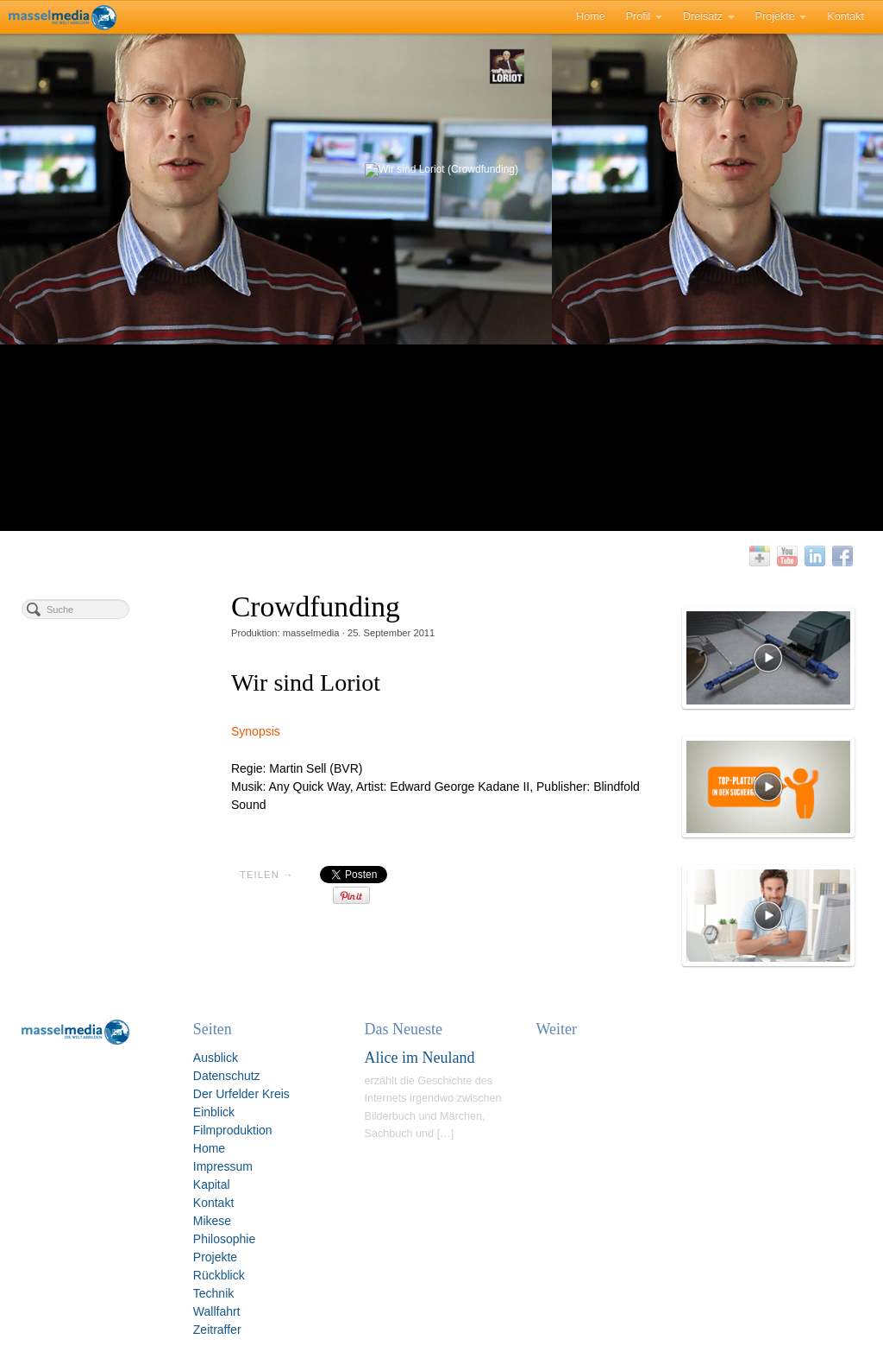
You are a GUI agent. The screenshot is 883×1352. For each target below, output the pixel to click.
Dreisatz (709, 16)
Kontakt (845, 16)
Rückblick (219, 1275)
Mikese (212, 1221)
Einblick (214, 1112)
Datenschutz (226, 1076)
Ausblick (215, 1058)
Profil (644, 16)
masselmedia (311, 633)
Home (590, 16)
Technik (213, 1293)
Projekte (781, 16)
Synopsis (255, 731)
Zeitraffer (217, 1329)
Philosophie (224, 1239)
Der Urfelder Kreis (241, 1094)
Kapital (211, 1184)
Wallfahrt (217, 1311)
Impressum (223, 1166)
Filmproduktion (232, 1130)
